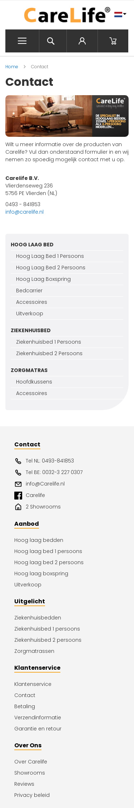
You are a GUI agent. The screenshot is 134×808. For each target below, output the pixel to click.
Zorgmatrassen (34, 651)
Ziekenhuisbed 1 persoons (47, 628)
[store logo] (67, 15)
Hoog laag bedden (38, 540)
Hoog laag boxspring (41, 573)
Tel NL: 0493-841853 (44, 461)
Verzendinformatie (37, 717)
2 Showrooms (37, 507)
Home (12, 67)
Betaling (24, 706)
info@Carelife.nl (39, 484)
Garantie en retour (37, 728)
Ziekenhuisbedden (37, 617)
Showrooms (29, 772)
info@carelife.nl (24, 211)
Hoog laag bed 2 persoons (49, 562)
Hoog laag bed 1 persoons (48, 551)
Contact (24, 695)
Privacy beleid (32, 795)
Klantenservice (32, 684)
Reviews (24, 784)
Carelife (29, 496)
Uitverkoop (27, 584)
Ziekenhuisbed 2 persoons (47, 640)
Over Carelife (30, 761)
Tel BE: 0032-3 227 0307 (48, 473)
